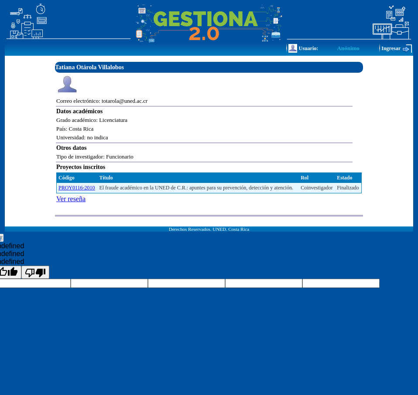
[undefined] (35, 272)
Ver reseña (71, 199)
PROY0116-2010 (76, 188)
